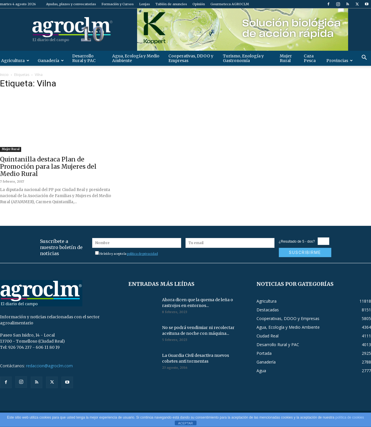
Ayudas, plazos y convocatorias (71, 4)
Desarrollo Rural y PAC (84, 58)
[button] (364, 58)
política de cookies (349, 417)
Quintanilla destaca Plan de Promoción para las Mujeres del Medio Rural (48, 166)
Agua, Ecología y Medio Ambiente (135, 58)
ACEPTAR (185, 423)
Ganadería (51, 60)
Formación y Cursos (117, 4)
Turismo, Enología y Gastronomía (243, 58)
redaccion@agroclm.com (49, 365)
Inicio (4, 74)
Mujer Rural (286, 58)
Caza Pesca (310, 58)
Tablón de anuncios (171, 4)
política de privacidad (142, 254)
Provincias (339, 60)
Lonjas (144, 4)
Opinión (198, 4)
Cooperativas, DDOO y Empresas (190, 58)
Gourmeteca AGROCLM (229, 4)
